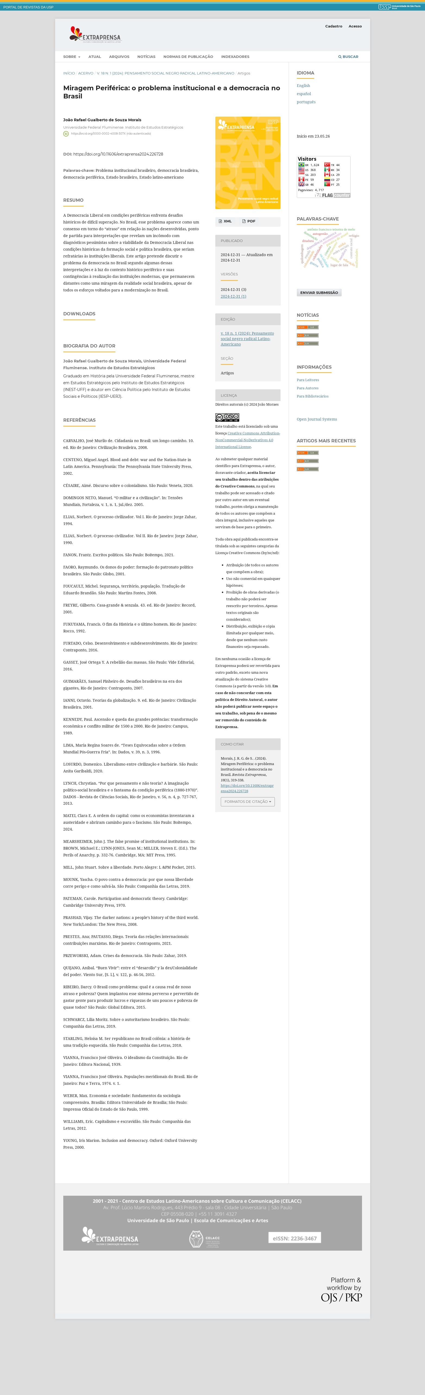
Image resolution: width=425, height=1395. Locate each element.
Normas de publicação (188, 56)
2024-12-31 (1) (233, 296)
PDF (250, 221)
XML (227, 221)
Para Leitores (308, 379)
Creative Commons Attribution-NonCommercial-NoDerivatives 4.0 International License (247, 440)
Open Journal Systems (317, 419)
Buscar (348, 56)
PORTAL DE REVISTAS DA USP (28, 7)
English (303, 85)
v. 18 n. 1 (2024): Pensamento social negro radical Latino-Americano (165, 73)
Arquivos (119, 56)
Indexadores (235, 56)
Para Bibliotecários (313, 396)
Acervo (85, 73)
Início (69, 73)
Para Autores (308, 388)
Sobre (70, 56)
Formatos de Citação (246, 801)
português (306, 101)
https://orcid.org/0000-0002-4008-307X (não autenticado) (111, 133)
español (304, 93)
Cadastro (333, 26)
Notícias (146, 56)
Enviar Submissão (319, 292)
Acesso (355, 26)
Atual (95, 56)
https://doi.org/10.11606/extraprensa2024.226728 (118, 154)
